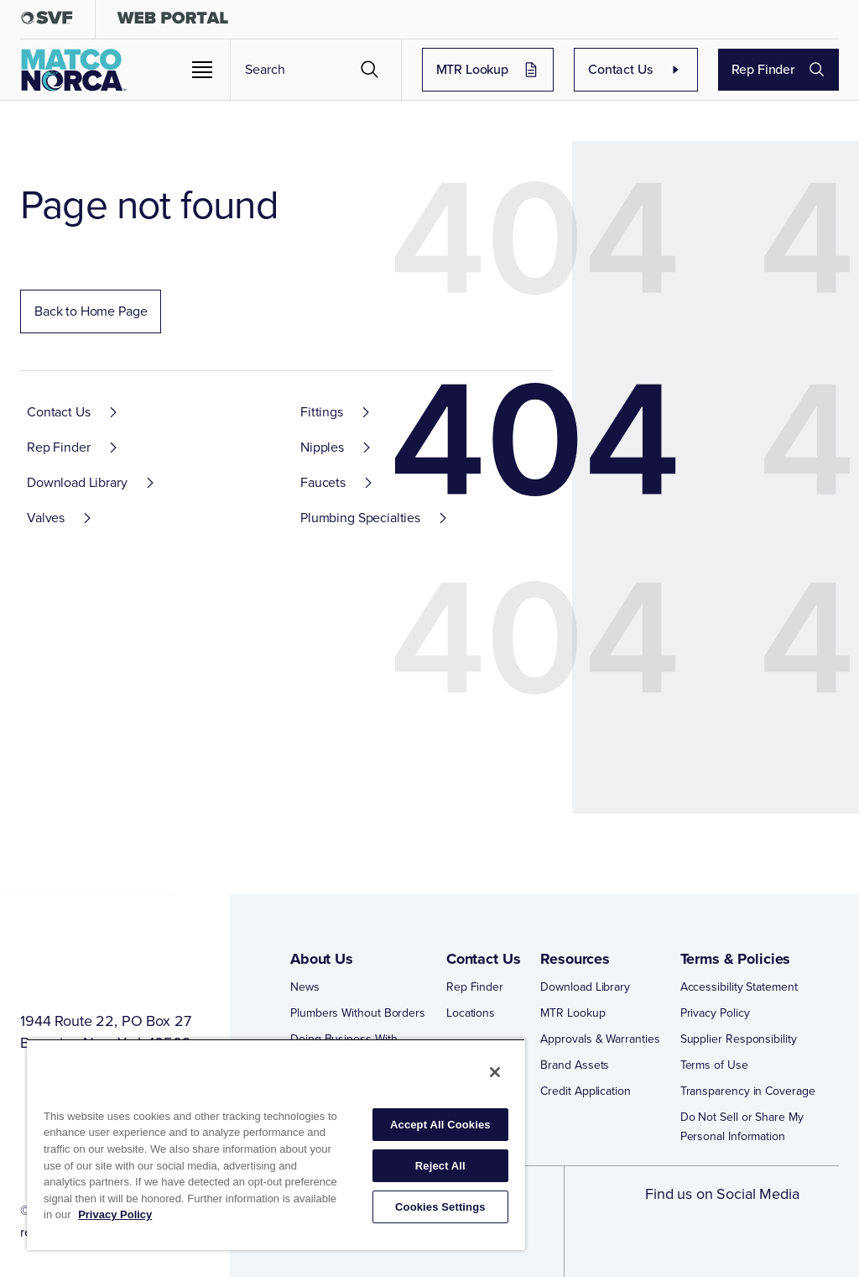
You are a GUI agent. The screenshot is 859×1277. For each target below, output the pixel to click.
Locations (470, 1013)
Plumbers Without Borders (357, 1013)
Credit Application (585, 1091)
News (305, 987)
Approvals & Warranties (599, 1039)
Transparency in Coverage (747, 1091)
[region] (276, 1144)
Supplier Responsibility (738, 1039)
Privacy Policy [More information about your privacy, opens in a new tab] (115, 1214)
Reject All (440, 1165)
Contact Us (636, 69)
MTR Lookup (488, 69)
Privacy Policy (715, 1013)
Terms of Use (714, 1065)
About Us (321, 959)
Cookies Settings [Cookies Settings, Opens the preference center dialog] (440, 1207)
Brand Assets (574, 1065)
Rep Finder (778, 69)
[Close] (494, 1072)
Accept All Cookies (440, 1124)
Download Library (585, 987)
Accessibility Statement (739, 987)
